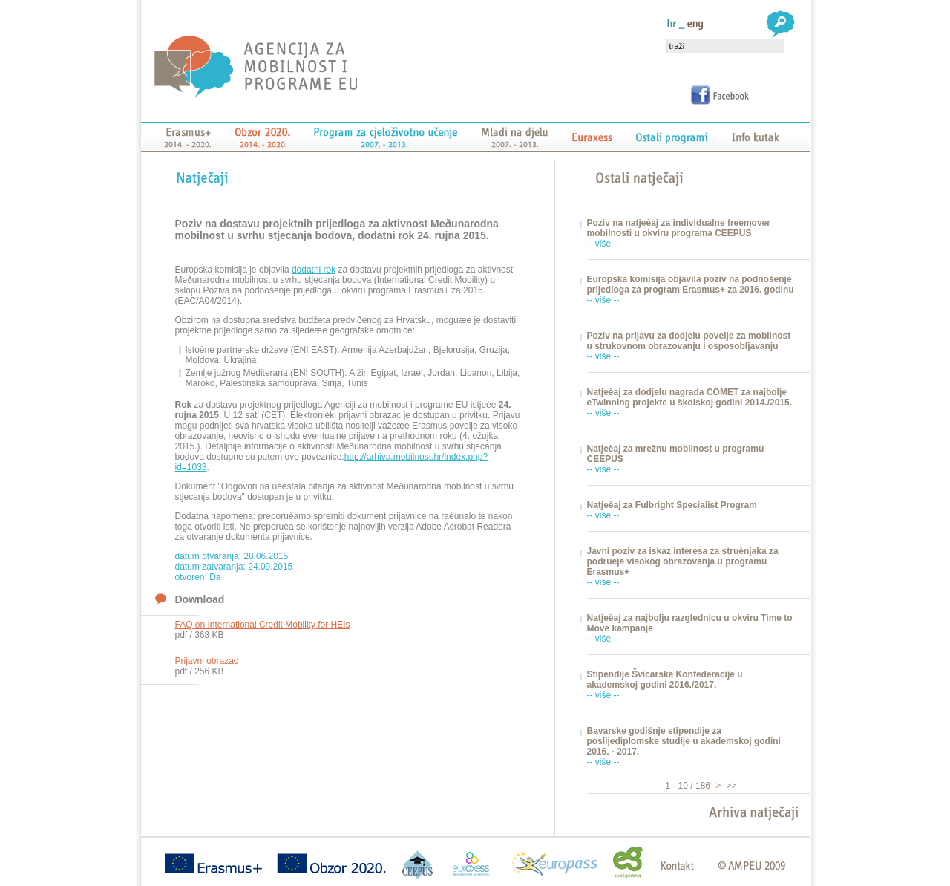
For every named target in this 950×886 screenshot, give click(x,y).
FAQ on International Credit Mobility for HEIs (262, 624)
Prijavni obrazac (206, 661)
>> (730, 786)
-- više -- (603, 243)
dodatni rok (313, 269)
